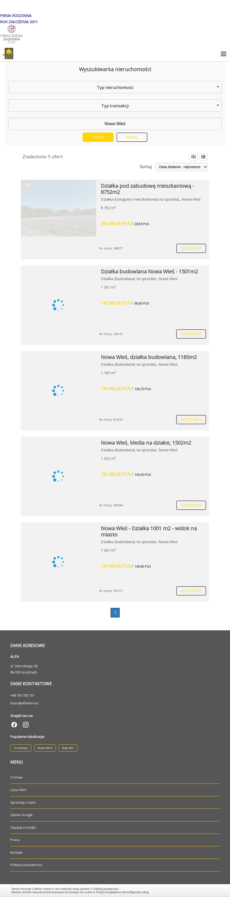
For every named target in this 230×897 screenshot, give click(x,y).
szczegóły (191, 248)
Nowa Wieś (45, 748)
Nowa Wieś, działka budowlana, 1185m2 (149, 357)
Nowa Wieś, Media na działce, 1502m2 (146, 442)
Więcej (132, 137)
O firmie (16, 777)
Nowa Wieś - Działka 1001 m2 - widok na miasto (149, 531)
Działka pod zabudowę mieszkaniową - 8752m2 (147, 188)
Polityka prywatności (26, 864)
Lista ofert (18, 789)
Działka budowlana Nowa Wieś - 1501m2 (149, 271)
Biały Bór (68, 748)
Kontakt (16, 852)
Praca (14, 839)
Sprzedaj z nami (23, 802)
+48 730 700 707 (22, 695)
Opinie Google (21, 814)
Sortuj (146, 166)
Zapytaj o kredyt (23, 827)
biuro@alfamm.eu (24, 703)
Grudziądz (21, 748)
